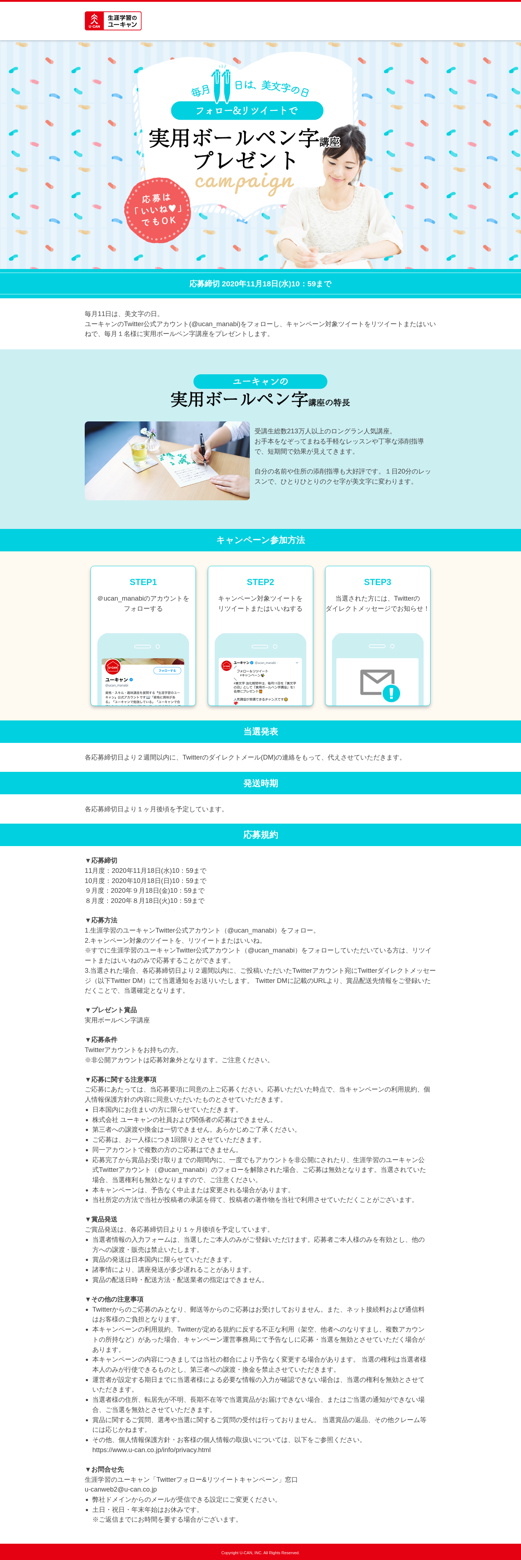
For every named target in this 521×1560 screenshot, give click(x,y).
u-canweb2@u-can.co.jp (121, 1489)
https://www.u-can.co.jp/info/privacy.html (151, 1450)
